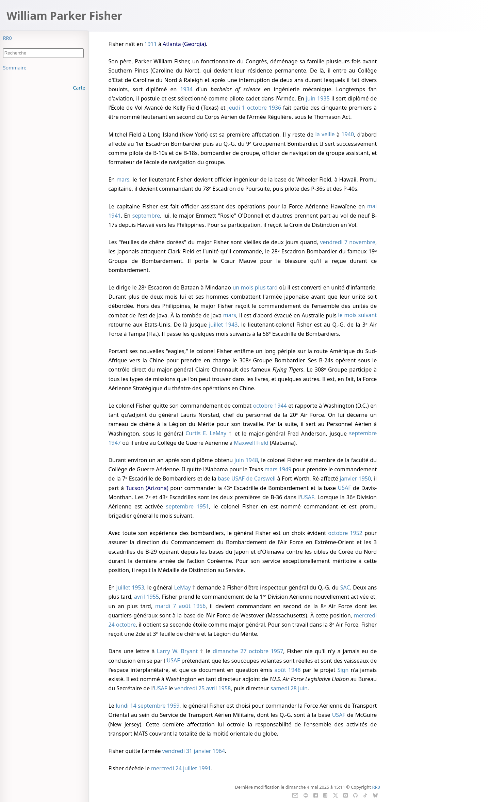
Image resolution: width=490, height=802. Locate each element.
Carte (79, 87)
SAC (345, 587)
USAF (344, 488)
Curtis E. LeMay (205, 433)
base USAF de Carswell (247, 478)
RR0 (7, 38)
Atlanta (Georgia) (184, 44)
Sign (343, 670)
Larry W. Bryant (177, 651)
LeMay (182, 587)
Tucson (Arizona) (147, 488)
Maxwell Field (251, 442)
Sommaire (15, 67)
